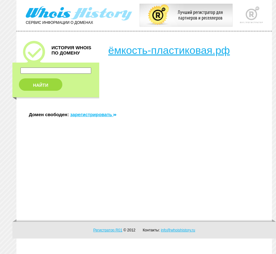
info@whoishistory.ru (178, 230)
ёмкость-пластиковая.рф (169, 50)
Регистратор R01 (107, 230)
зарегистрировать (93, 114)
